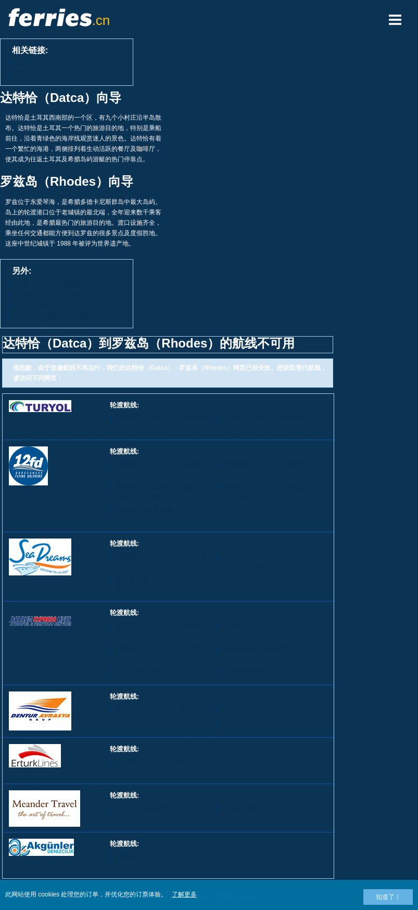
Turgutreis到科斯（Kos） (153, 671)
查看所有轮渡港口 (47, 304)
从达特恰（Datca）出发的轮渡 (70, 62)
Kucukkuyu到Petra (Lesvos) (263, 709)
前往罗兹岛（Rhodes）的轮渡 (69, 73)
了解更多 (184, 894)
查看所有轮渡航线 (47, 282)
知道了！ (388, 897)
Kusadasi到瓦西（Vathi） (259, 808)
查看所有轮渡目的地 (51, 315)
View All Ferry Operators (59, 293)
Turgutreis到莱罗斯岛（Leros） (268, 671)
